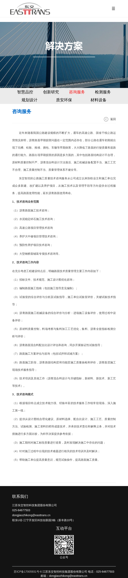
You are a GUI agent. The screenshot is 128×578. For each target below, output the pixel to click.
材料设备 (98, 100)
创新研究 (51, 92)
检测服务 (103, 92)
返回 (110, 119)
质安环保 (64, 100)
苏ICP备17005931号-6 (28, 571)
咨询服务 (77, 92)
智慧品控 (25, 92)
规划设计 (29, 100)
